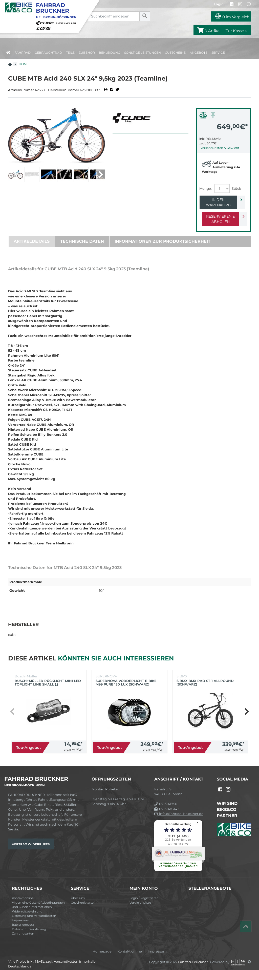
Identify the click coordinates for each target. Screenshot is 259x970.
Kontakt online (23, 893)
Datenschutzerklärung (29, 924)
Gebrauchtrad (48, 52)
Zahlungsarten (23, 928)
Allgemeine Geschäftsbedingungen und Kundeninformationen (38, 900)
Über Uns (78, 893)
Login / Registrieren (144, 893)
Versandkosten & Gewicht (220, 148)
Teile (70, 52)
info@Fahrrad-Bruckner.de (178, 808)
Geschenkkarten (83, 897)
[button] (100, 174)
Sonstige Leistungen (142, 52)
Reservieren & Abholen (219, 214)
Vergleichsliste (140, 897)
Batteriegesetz (23, 919)
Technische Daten (82, 236)
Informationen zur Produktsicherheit (162, 236)
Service (218, 52)
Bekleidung (109, 52)
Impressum (20, 915)
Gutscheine (175, 52)
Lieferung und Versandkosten (34, 910)
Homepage (102, 946)
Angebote (198, 52)
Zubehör (87, 52)
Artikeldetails (32, 236)
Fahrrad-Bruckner (193, 956)
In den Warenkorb (219, 199)
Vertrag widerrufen (31, 839)
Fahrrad (22, 52)
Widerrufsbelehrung (27, 906)
